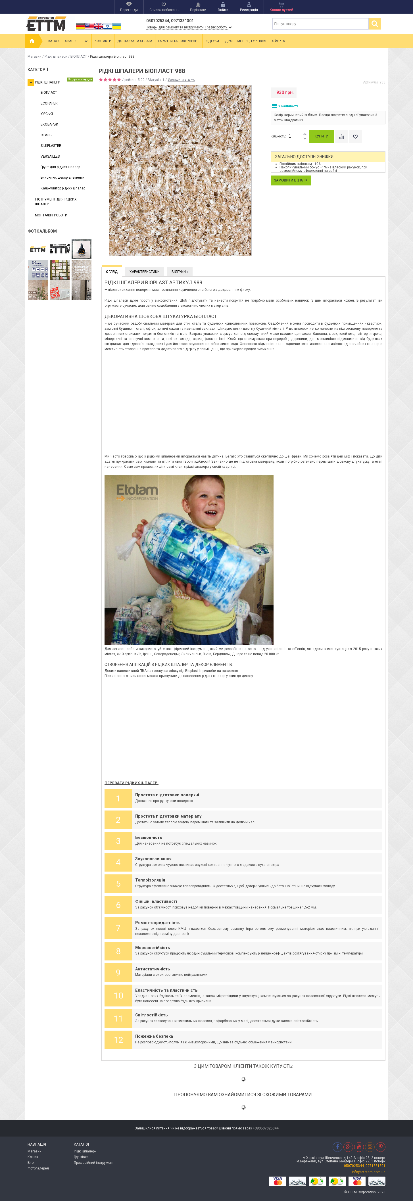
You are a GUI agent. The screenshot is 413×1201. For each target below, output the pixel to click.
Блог (31, 1163)
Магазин (34, 57)
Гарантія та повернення (178, 41)
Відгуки (212, 41)
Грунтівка (81, 1157)
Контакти (103, 41)
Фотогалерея (38, 1168)
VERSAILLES (50, 156)
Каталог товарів (68, 41)
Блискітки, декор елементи (62, 177)
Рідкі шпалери (56, 57)
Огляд (112, 272)
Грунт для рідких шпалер (60, 167)
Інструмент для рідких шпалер (56, 201)
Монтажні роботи (51, 215)
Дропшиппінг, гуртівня (245, 41)
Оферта (278, 41)
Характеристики (145, 272)
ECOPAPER (49, 103)
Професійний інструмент (94, 1163)
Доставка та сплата (134, 41)
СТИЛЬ (46, 135)
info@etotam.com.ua (368, 1172)
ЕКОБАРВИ (49, 124)
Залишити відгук (181, 80)
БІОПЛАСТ (78, 57)
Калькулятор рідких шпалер (63, 188)
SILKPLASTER (51, 146)
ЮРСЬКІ (47, 114)
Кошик (33, 1157)
